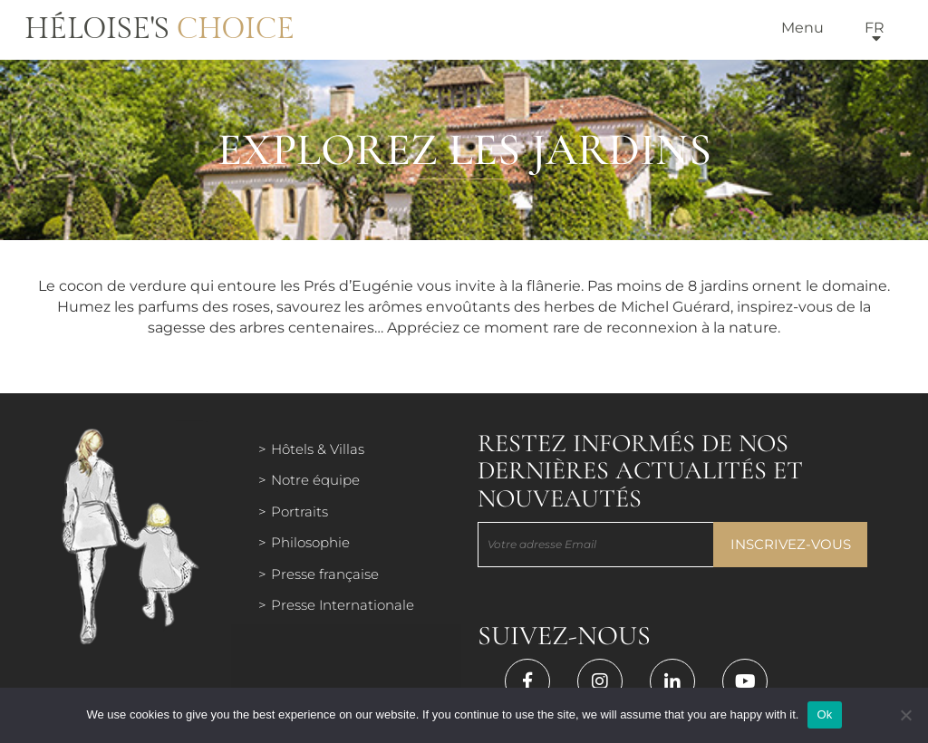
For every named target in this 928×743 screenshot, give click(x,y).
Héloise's (159, 29)
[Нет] (905, 715)
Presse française (325, 574)
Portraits (299, 511)
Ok (824, 714)
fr (874, 27)
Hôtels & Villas (317, 449)
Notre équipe (315, 479)
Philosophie (310, 542)
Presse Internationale (342, 604)
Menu (802, 27)
